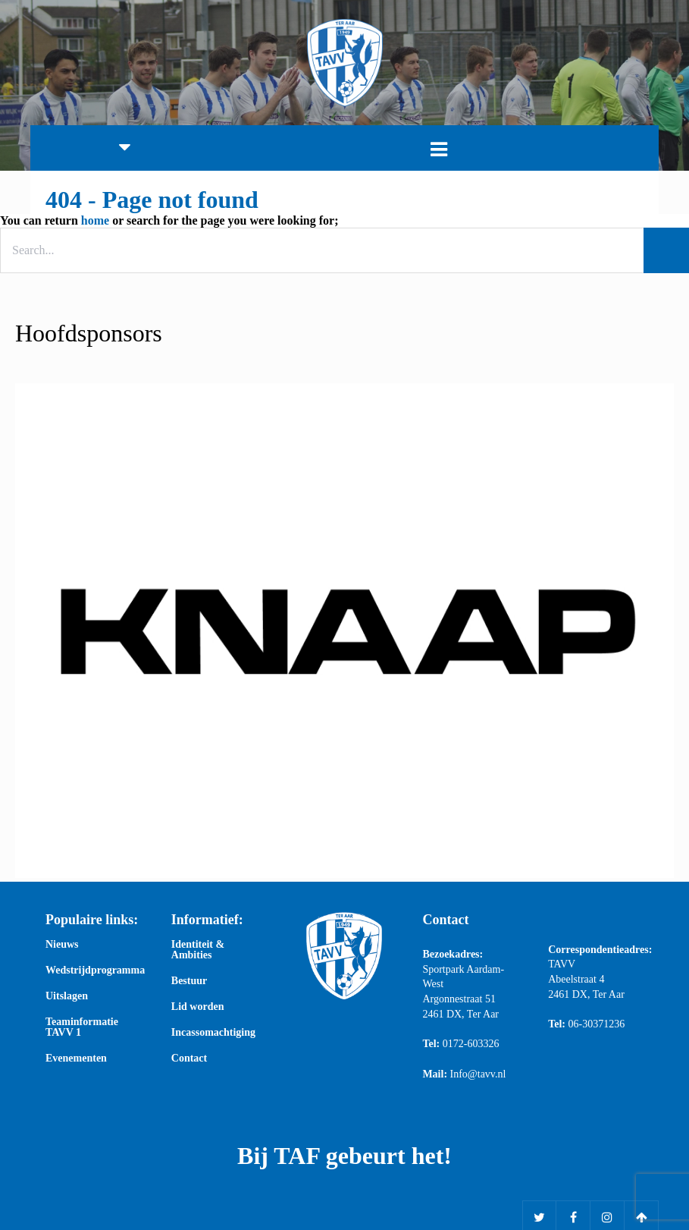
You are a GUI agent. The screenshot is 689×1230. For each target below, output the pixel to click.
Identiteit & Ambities (197, 950)
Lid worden (197, 1007)
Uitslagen (66, 996)
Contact (189, 1058)
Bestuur (189, 981)
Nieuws (62, 944)
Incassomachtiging (213, 1032)
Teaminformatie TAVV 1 (81, 1027)
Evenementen (76, 1058)
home (95, 220)
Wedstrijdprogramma (93, 970)
